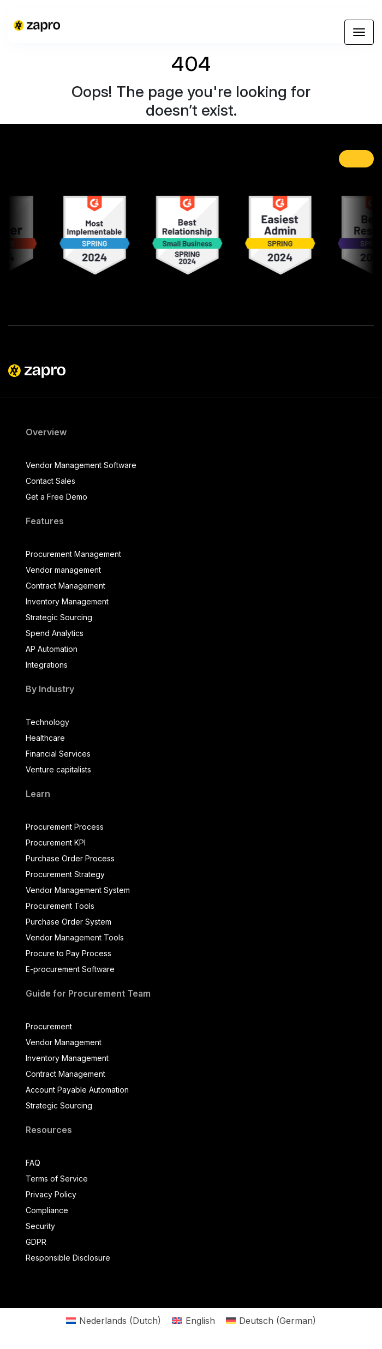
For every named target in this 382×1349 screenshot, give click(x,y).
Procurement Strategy (65, 874)
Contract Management (65, 585)
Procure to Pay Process (68, 953)
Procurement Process (65, 826)
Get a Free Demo (56, 496)
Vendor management (63, 569)
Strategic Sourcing (59, 617)
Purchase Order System (68, 921)
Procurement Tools (60, 905)
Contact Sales (50, 480)
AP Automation (51, 648)
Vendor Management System (78, 890)
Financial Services (58, 753)
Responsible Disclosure (68, 1257)
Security (40, 1226)
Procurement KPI (56, 842)
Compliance (47, 1210)
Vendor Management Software (81, 465)
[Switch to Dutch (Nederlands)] (113, 1320)
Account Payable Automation (77, 1089)
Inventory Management (67, 601)
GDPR (36, 1241)
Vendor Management (64, 1042)
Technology (47, 722)
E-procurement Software (70, 969)
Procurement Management (73, 554)
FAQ (33, 1162)
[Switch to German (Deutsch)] (270, 1320)
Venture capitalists (58, 769)
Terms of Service (57, 1178)
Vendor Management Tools (75, 937)
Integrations (47, 664)
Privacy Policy (51, 1194)
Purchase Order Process (70, 858)
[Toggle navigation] (359, 32)
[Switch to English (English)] (193, 1320)
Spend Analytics (54, 633)
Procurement (49, 1026)
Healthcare (45, 737)
